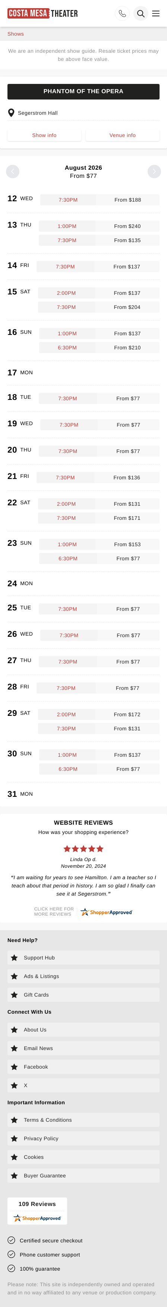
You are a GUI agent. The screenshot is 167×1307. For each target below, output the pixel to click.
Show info (44, 135)
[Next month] (154, 171)
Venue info (123, 135)
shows (15, 34)
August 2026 (83, 172)
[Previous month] (12, 171)
